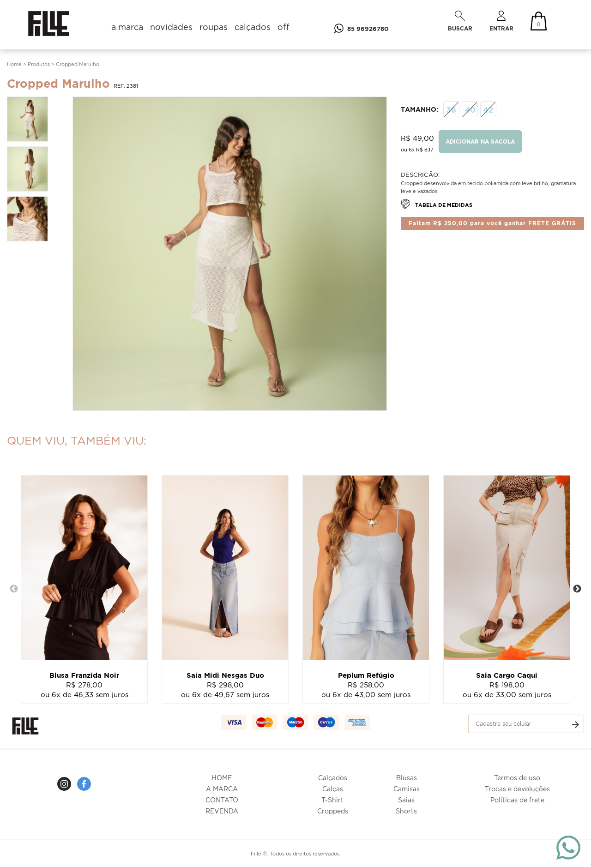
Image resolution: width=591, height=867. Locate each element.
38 (451, 109)
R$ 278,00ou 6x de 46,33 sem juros (84, 689)
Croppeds (332, 810)
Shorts (406, 810)
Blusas (406, 777)
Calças (332, 788)
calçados (253, 27)
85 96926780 (359, 28)
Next (577, 589)
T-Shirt (332, 799)
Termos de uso (517, 777)
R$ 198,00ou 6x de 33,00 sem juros (507, 689)
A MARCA (222, 788)
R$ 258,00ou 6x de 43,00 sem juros (365, 689)
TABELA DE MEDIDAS (436, 204)
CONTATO (221, 799)
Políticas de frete (517, 799)
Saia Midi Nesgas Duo (225, 675)
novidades (171, 27)
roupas (213, 27)
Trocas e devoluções (517, 788)
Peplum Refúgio (366, 675)
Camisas (406, 788)
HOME (221, 777)
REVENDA (221, 810)
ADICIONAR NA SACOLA (480, 141)
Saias (406, 799)
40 (470, 109)
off (283, 27)
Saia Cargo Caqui (506, 675)
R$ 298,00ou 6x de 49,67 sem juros (225, 689)
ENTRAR (501, 21)
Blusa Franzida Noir (84, 675)
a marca (127, 27)
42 (488, 109)
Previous (13, 589)
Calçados (332, 777)
